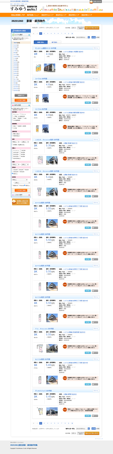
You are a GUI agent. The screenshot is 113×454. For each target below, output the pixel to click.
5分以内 (21, 169)
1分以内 (15, 169)
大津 (15, 49)
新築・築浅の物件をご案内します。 (19, 4)
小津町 (15, 50)
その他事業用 (16, 120)
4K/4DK (23, 156)
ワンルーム (16, 150)
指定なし (15, 173)
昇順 (94, 37)
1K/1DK (23, 150)
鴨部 (15, 52)
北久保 (15, 54)
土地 (25, 118)
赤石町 (15, 45)
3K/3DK (23, 154)
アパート (24, 114)
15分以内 (22, 171)
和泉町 (15, 47)
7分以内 (27, 169)
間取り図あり (16, 134)
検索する (21, 100)
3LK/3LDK (16, 156)
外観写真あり (16, 136)
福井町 (15, 73)
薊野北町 (16, 88)
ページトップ (99, 438)
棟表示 (54, 42)
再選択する (21, 95)
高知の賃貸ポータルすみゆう (17, 442)
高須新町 (16, 85)
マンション (16, 114)
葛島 (15, 83)
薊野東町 (16, 90)
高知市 (15, 42)
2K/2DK (23, 152)
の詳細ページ (87, 72)
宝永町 (15, 75)
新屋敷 (15, 67)
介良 (15, 58)
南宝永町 (16, 81)
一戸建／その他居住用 (19, 116)
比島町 (15, 71)
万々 (15, 77)
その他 (15, 128)
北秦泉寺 (16, 56)
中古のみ (21, 185)
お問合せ (21, 202)
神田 (15, 60)
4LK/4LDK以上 (17, 158)
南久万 (15, 79)
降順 (98, 37)
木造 (14, 126)
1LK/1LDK (16, 152)
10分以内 (15, 171)
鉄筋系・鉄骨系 (22, 126)
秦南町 (15, 69)
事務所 (20, 118)
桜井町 (15, 62)
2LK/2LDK (16, 154)
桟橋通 (15, 64)
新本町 (15, 66)
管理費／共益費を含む (19, 144)
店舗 (14, 118)
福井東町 (16, 86)
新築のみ (15, 185)
